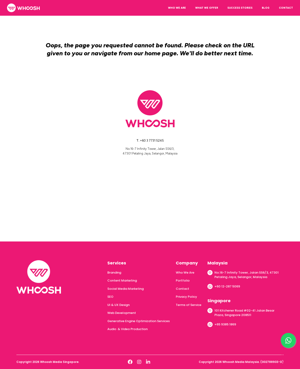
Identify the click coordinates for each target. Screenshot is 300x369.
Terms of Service (188, 305)
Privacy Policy (186, 296)
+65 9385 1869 (225, 324)
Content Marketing (122, 280)
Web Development (121, 313)
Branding (114, 272)
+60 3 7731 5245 (152, 140)
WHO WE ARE (177, 7)
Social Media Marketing (125, 288)
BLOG (266, 7)
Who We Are (185, 272)
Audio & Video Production (127, 329)
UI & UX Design (118, 305)
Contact (182, 288)
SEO (110, 296)
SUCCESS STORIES (239, 7)
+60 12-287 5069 (227, 286)
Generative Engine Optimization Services (138, 321)
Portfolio (183, 280)
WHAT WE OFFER (206, 7)
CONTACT (286, 7)
